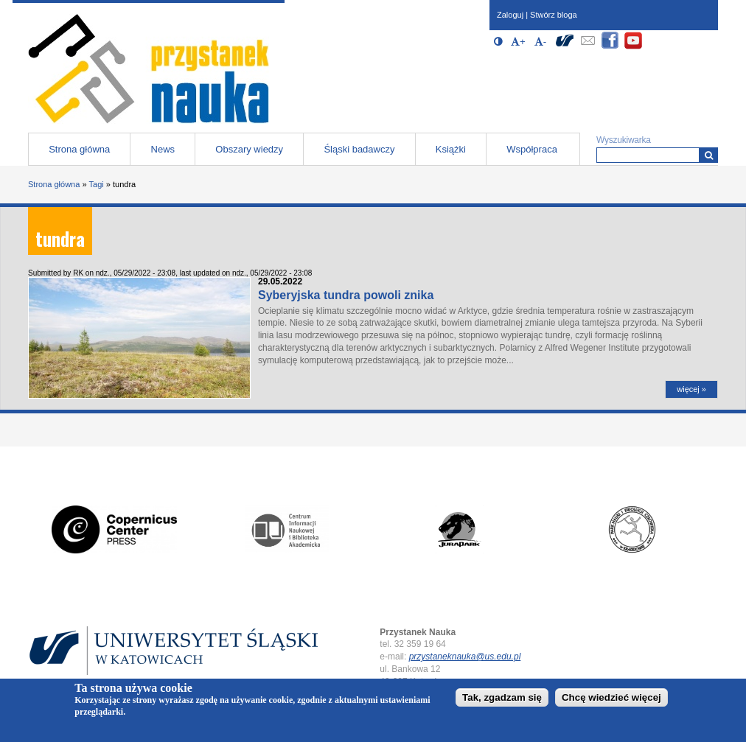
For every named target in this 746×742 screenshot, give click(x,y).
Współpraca (531, 149)
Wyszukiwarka (623, 140)
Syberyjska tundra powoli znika (345, 295)
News (163, 149)
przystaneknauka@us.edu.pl (465, 656)
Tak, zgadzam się (502, 698)
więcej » (691, 389)
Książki (451, 149)
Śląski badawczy (359, 149)
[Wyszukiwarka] (709, 155)
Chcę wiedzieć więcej (611, 698)
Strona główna (79, 149)
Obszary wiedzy (249, 149)
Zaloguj (510, 14)
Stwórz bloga (553, 14)
